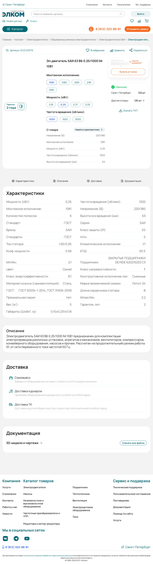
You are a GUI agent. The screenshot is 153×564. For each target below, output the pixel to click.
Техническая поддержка (127, 487)
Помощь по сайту (123, 513)
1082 (64, 82)
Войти (140, 14)
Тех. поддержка (143, 4)
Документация (121, 507)
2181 (89, 82)
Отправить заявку (137, 29)
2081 (76, 82)
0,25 (63, 104)
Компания (11, 480)
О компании (92, 4)
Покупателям (123, 4)
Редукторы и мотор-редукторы (41, 523)
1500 (65, 119)
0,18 (51, 104)
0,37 (75, 104)
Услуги (6, 487)
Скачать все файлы (133, 443)
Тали (75, 516)
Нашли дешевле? (135, 62)
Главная (7, 39)
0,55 (87, 104)
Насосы (27, 493)
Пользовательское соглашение (132, 493)
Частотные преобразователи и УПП (41, 515)
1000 (52, 119)
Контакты (107, 4)
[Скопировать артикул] (19, 50)
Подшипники (80, 487)
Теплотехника (81, 493)
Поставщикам (121, 500)
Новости (7, 513)
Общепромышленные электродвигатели (73, 39)
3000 (78, 119)
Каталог (19, 39)
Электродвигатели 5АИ (112, 39)
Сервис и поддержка (131, 480)
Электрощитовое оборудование (83, 509)
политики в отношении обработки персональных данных (47, 555)
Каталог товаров (38, 480)
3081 (51, 90)
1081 (51, 82)
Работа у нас (9, 507)
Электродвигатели (37, 39)
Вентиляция (80, 500)
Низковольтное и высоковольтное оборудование (33, 503)
